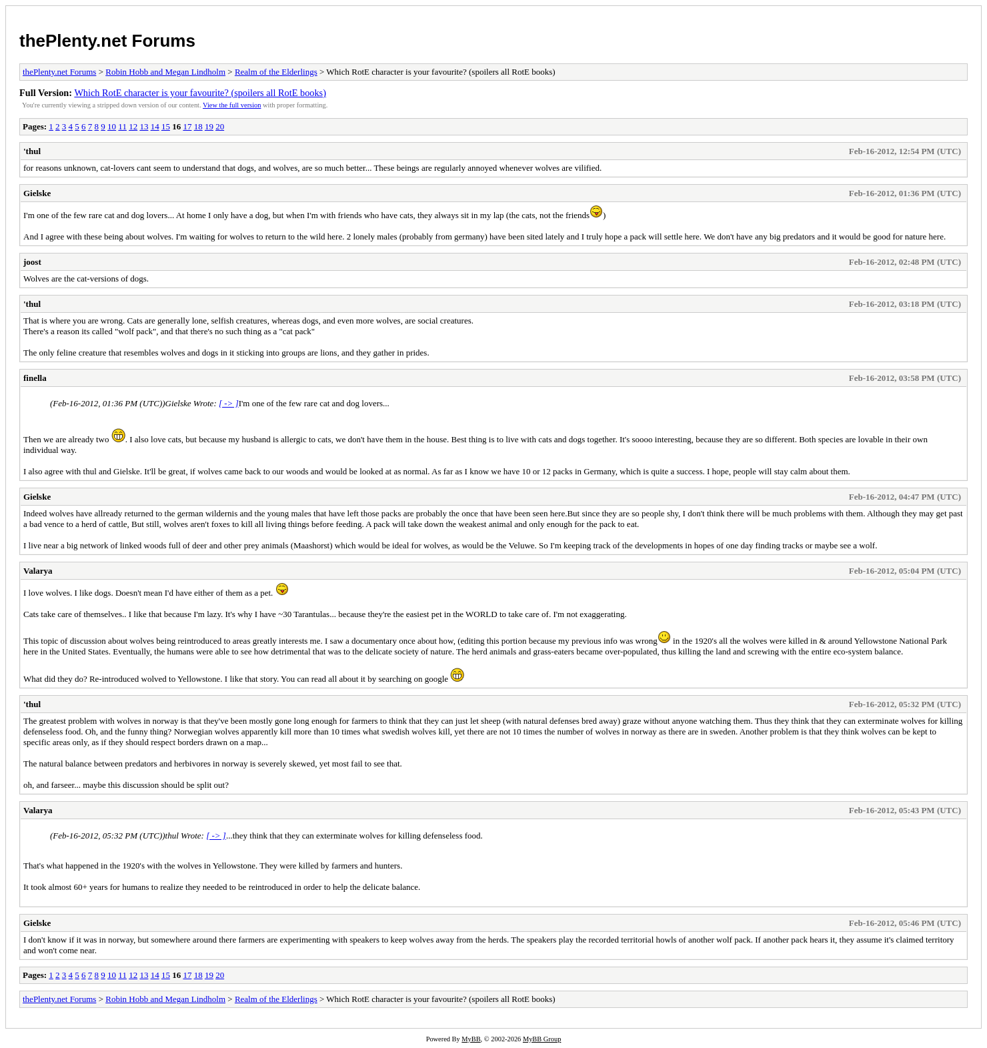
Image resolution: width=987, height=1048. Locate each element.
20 (219, 126)
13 (143, 126)
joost (32, 262)
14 (155, 126)
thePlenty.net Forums (107, 41)
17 (187, 126)
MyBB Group (542, 1039)
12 (133, 126)
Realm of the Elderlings (276, 72)
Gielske (37, 193)
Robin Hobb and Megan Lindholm (165, 72)
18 (198, 126)
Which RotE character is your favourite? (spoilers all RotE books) (200, 92)
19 (209, 126)
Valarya (38, 571)
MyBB (470, 1039)
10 (111, 126)
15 (165, 126)
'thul (32, 151)
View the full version (232, 105)
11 (122, 126)
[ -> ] (229, 403)
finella (35, 378)
